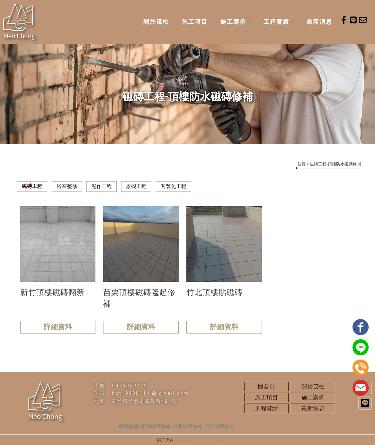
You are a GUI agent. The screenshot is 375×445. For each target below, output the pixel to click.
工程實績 (278, 21)
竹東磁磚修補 (219, 426)
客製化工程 (173, 186)
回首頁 (266, 386)
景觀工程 (136, 186)
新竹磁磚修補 (155, 426)
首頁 (301, 164)
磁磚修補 (128, 426)
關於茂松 (156, 21)
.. (209, 439)
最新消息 (319, 21)
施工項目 (195, 21)
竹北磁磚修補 (187, 426)
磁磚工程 (32, 186)
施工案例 (235, 21)
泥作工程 (101, 186)
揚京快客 (165, 439)
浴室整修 (67, 186)
